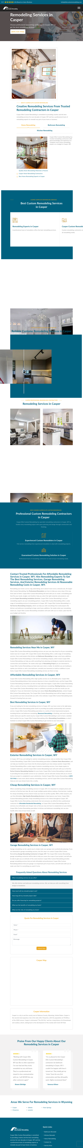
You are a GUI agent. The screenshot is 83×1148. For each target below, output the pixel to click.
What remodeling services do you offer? (24, 855)
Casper (15, 1084)
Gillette (30, 1084)
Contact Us (47, 1119)
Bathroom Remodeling (56, 125)
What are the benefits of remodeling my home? (26, 882)
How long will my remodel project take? (24, 872)
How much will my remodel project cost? (24, 868)
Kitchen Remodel (49, 1112)
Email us (16, 1146)
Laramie (30, 1087)
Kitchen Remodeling (44, 130)
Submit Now (41, 925)
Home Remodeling (28, 125)
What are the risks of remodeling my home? (25, 887)
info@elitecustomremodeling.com (71, 2)
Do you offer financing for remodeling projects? (27, 877)
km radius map (41, 960)
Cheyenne (16, 1087)
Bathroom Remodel (50, 1109)
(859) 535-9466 (17, 32)
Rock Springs (47, 1084)
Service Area (48, 1122)
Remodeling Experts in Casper (26, 203)
